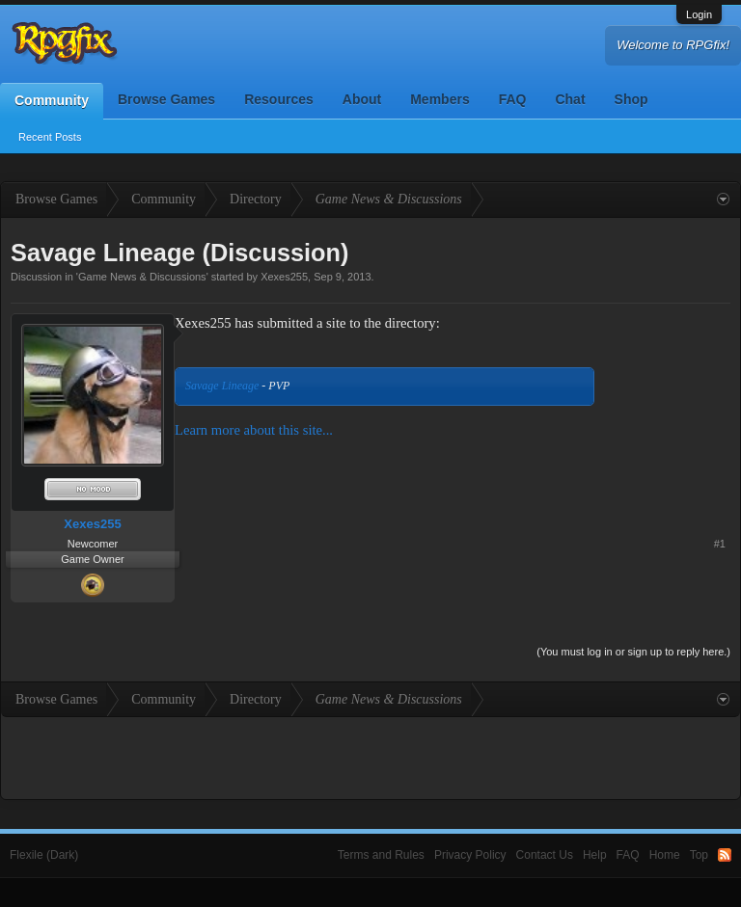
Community (51, 100)
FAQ (513, 99)
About (362, 99)
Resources (279, 99)
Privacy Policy (470, 855)
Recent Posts (49, 137)
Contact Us (544, 855)
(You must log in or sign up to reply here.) (633, 651)
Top (699, 855)
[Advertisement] (670, 373)
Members (439, 99)
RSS (724, 855)
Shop (631, 99)
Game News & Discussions (142, 276)
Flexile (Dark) (44, 855)
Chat (570, 99)
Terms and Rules (381, 855)
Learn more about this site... (254, 430)
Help (595, 855)
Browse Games (166, 99)
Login (699, 14)
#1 (720, 543)
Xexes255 (284, 276)
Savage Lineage (222, 385)
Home (664, 855)
